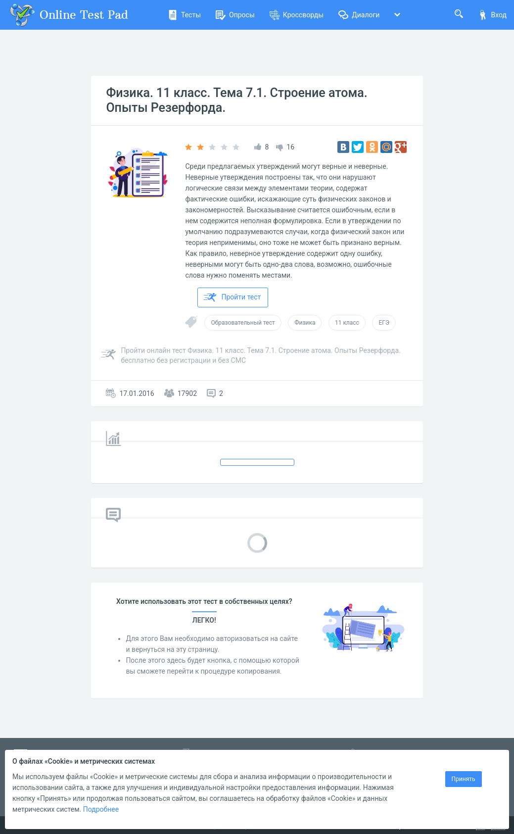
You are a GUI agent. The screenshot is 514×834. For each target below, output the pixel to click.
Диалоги (358, 15)
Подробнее (101, 809)
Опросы (235, 15)
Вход (492, 15)
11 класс (347, 322)
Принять (463, 779)
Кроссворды (297, 15)
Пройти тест (232, 297)
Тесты (184, 15)
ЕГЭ (383, 322)
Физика (304, 322)
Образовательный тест (243, 322)
